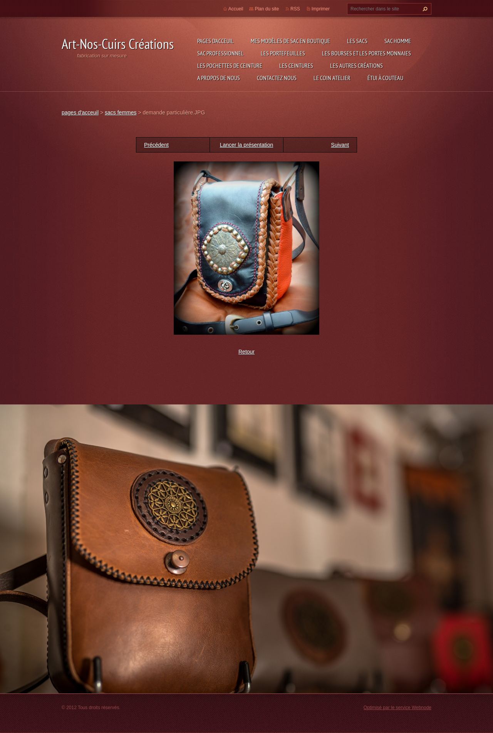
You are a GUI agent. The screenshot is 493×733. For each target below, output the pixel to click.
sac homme (397, 41)
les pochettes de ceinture (229, 65)
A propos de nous (218, 78)
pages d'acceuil (215, 41)
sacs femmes (120, 112)
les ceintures (296, 65)
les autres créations (356, 65)
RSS (295, 9)
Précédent (156, 145)
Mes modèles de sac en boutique (290, 41)
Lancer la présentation (246, 145)
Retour (246, 352)
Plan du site (267, 9)
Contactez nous (277, 78)
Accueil (235, 9)
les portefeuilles (283, 53)
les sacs (357, 41)
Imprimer (321, 9)
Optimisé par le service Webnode (397, 707)
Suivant (340, 145)
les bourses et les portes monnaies (366, 53)
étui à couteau (385, 78)
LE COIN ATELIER (332, 78)
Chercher (424, 9)
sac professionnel (220, 53)
